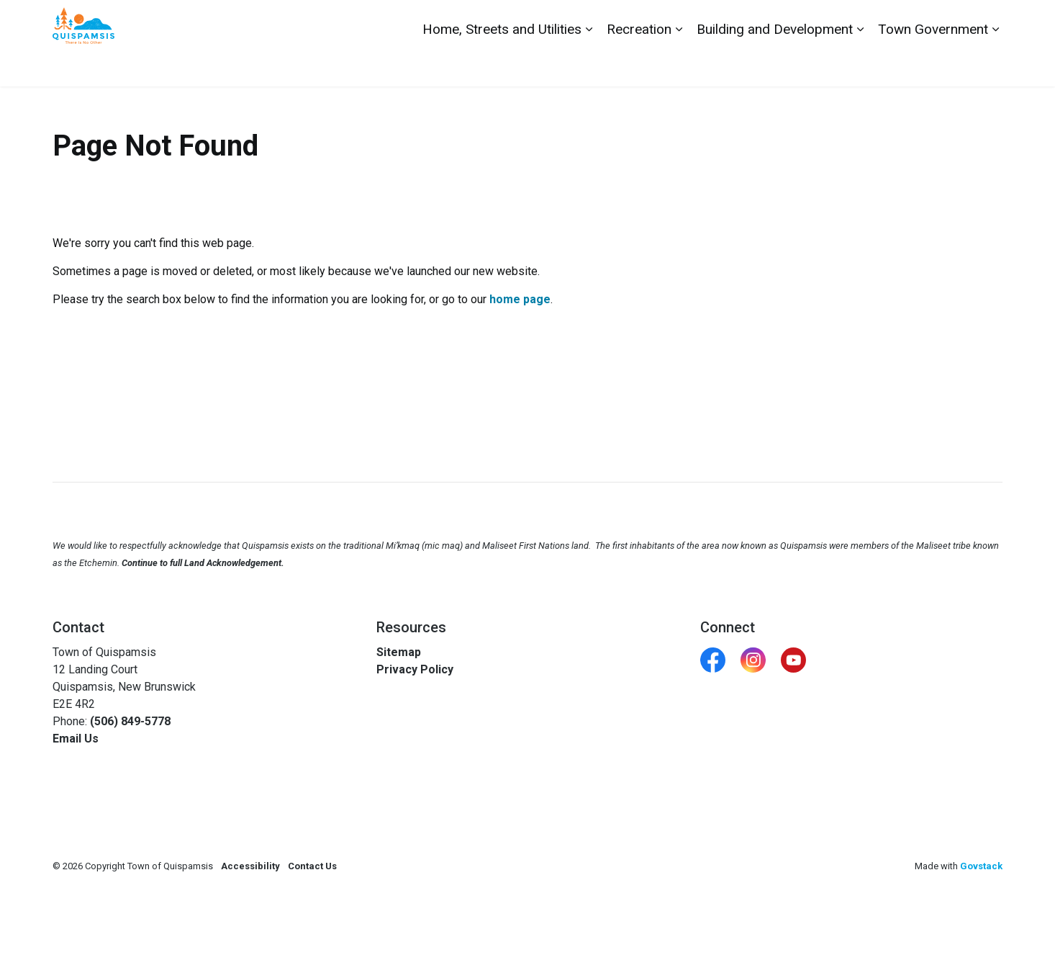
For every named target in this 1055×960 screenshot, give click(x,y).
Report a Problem (921, 21)
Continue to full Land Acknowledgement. (203, 562)
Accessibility (250, 866)
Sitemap (398, 652)
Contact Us (842, 21)
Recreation (639, 64)
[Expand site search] (988, 21)
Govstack (981, 866)
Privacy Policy (414, 669)
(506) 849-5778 (130, 721)
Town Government (933, 64)
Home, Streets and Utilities (501, 64)
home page (520, 299)
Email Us (76, 738)
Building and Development (775, 64)
